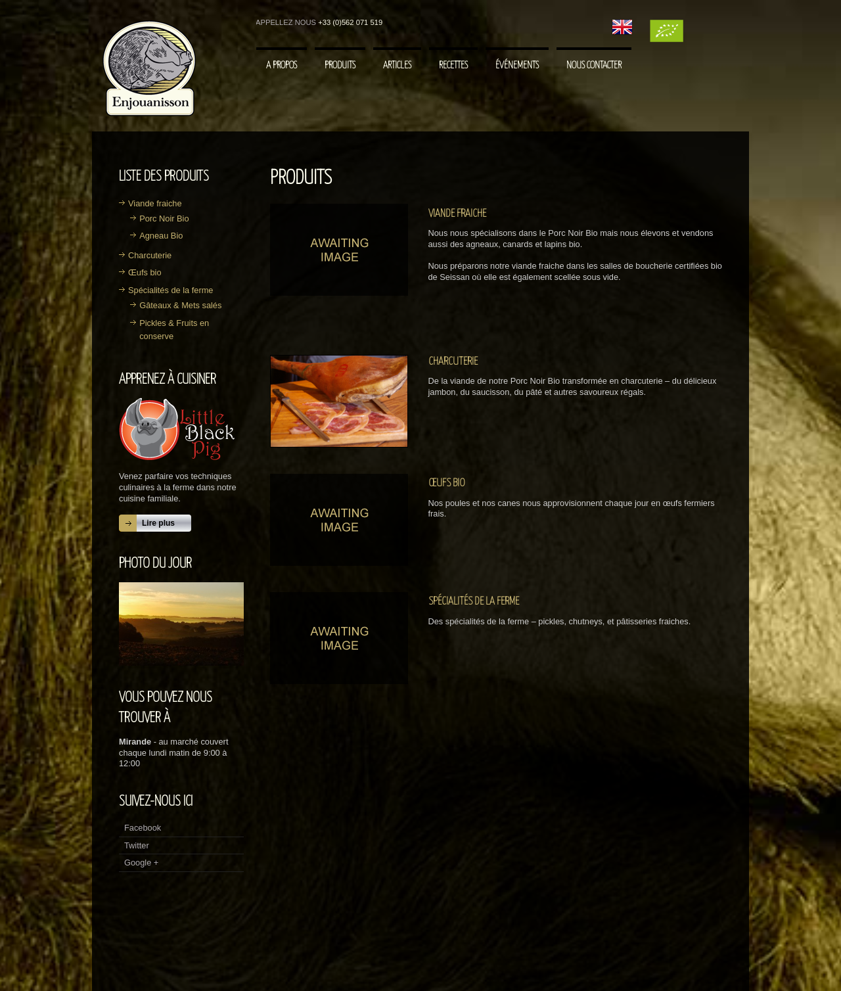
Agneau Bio (161, 236)
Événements (517, 65)
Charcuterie (149, 255)
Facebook (142, 828)
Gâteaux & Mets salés (180, 305)
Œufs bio (145, 272)
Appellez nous (286, 22)
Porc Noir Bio (164, 218)
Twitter (136, 845)
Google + (141, 862)
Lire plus (158, 523)
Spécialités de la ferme (170, 290)
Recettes (453, 65)
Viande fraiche (155, 203)
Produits (340, 65)
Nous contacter (594, 65)
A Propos (281, 65)
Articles (397, 65)
